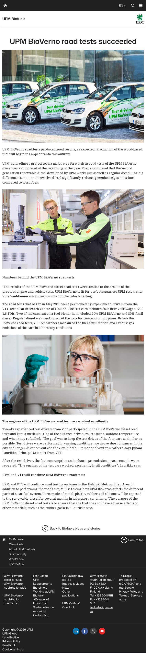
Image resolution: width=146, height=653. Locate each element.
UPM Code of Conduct (71, 605)
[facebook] (84, 631)
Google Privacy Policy (128, 589)
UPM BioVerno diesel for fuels (13, 578)
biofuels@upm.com (101, 609)
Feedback (9, 645)
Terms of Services (130, 595)
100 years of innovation (41, 601)
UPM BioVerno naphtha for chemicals (13, 599)
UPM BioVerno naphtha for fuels (15, 586)
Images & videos (73, 584)
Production (40, 576)
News (65, 587)
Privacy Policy (11, 641)
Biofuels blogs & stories (72, 578)
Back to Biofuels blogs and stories (75, 528)
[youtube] (102, 631)
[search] (133, 5)
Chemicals (16, 544)
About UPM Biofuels (22, 549)
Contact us (16, 564)
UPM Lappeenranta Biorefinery (42, 584)
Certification (41, 615)
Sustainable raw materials (43, 609)
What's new (16, 559)
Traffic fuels (16, 539)
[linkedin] (76, 631)
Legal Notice (10, 637)
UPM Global (10, 633)
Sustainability (18, 554)
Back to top (136, 540)
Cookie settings (12, 649)
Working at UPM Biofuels (44, 593)
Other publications (70, 593)
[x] (93, 631)
